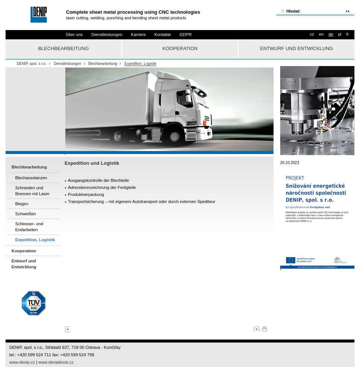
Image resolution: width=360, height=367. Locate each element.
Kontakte (162, 34)
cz (312, 34)
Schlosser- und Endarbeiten (29, 227)
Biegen (21, 203)
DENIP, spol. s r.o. (31, 64)
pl (339, 34)
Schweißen (25, 214)
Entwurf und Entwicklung (296, 48)
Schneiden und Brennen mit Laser (32, 191)
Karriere (138, 34)
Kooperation (180, 48)
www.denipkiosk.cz (55, 362)
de (330, 34)
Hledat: (294, 11)
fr (347, 34)
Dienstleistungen (106, 34)
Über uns (74, 34)
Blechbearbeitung (63, 48)
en (321, 34)
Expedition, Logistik (140, 64)
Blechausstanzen (31, 178)
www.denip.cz (22, 362)
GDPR (186, 34)
